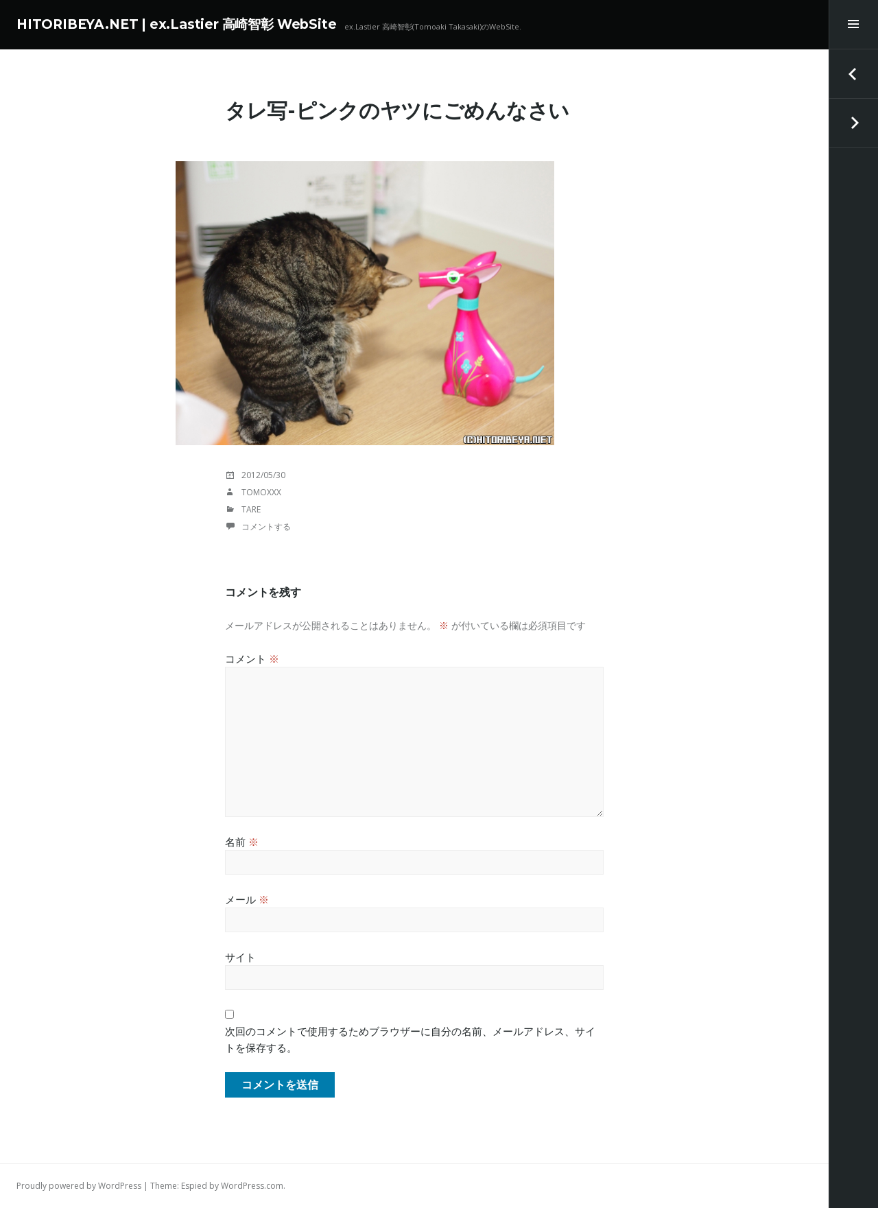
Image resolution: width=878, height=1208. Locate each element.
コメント (252, 658)
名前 (242, 842)
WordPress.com (252, 1186)
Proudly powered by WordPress (78, 1186)
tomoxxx (261, 492)
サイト (240, 957)
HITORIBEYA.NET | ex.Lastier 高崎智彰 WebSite (176, 24)
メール (247, 899)
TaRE (251, 509)
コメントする (266, 526)
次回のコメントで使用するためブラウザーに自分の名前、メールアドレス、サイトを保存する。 (410, 1039)
